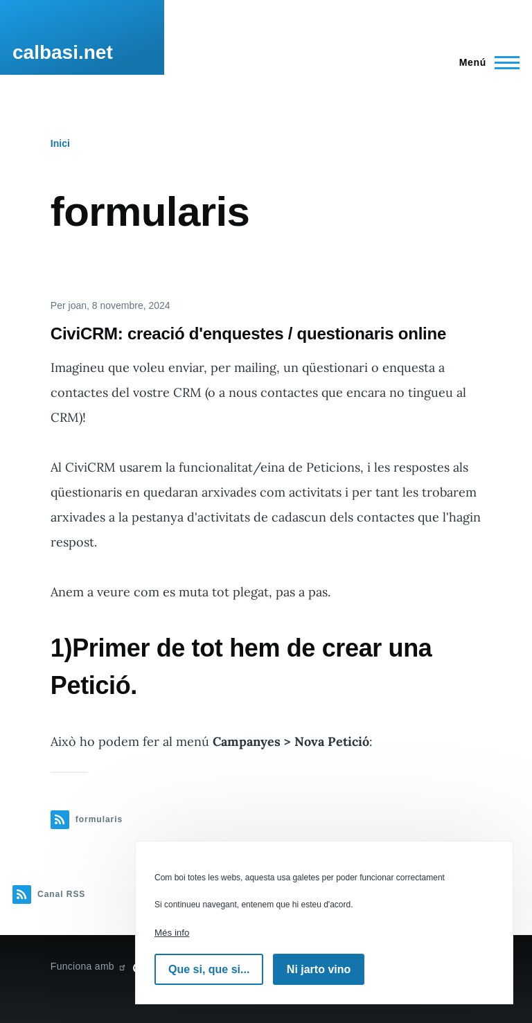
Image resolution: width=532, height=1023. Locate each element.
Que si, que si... (208, 969)
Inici (60, 143)
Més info (171, 932)
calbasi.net (62, 52)
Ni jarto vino (319, 969)
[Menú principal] (485, 62)
